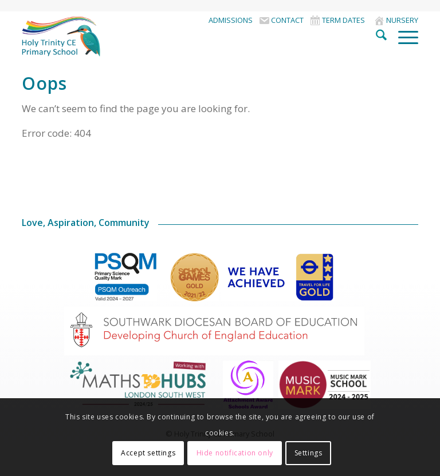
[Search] (375, 36)
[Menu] (402, 36)
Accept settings (148, 453)
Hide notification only (235, 453)
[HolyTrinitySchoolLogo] (78, 36)
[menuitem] (231, 20)
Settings (308, 453)
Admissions (231, 20)
